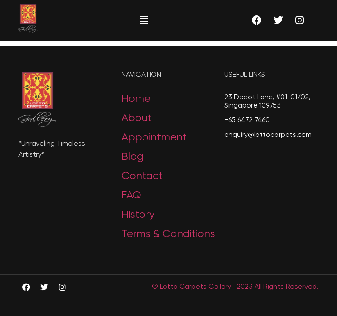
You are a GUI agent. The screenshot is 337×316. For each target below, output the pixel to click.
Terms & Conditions (168, 234)
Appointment (154, 137)
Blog (132, 156)
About (137, 118)
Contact (142, 176)
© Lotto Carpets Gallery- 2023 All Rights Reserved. (235, 287)
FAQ (131, 195)
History (138, 214)
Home (136, 98)
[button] (143, 20)
